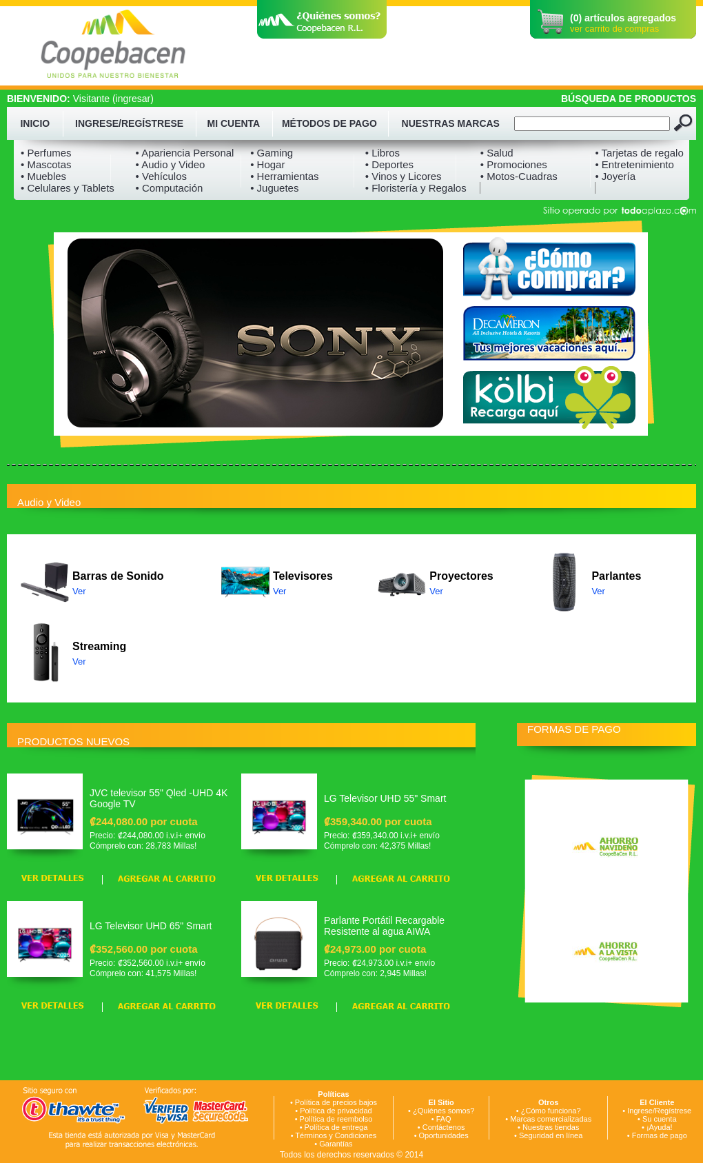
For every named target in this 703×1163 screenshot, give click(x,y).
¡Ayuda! (659, 1127)
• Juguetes (274, 188)
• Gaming (271, 153)
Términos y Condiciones (335, 1135)
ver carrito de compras (614, 28)
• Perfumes (46, 153)
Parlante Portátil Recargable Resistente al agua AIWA (384, 926)
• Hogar (267, 164)
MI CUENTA (234, 123)
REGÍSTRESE (152, 123)
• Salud (496, 153)
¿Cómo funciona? (551, 1110)
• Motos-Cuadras (519, 176)
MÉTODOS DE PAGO (329, 123)
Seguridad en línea (550, 1135)
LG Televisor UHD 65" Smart (151, 925)
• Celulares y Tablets (67, 188)
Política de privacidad (336, 1110)
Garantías (335, 1144)
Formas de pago (659, 1135)
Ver (79, 591)
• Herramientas (284, 176)
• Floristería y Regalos (416, 188)
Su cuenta (659, 1119)
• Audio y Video (170, 164)
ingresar (133, 98)
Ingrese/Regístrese (659, 1110)
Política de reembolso (336, 1119)
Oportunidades (444, 1135)
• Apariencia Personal (185, 153)
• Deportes (389, 164)
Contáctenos (443, 1127)
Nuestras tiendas (551, 1127)
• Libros (382, 153)
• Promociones (513, 164)
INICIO (35, 123)
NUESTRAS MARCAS (451, 123)
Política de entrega (336, 1127)
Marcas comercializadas (550, 1119)
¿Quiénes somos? (443, 1110)
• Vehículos (161, 176)
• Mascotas (46, 164)
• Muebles (43, 176)
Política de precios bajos (336, 1102)
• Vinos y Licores (403, 176)
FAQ (443, 1119)
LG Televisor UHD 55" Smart (385, 798)
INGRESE (97, 123)
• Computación (169, 188)
